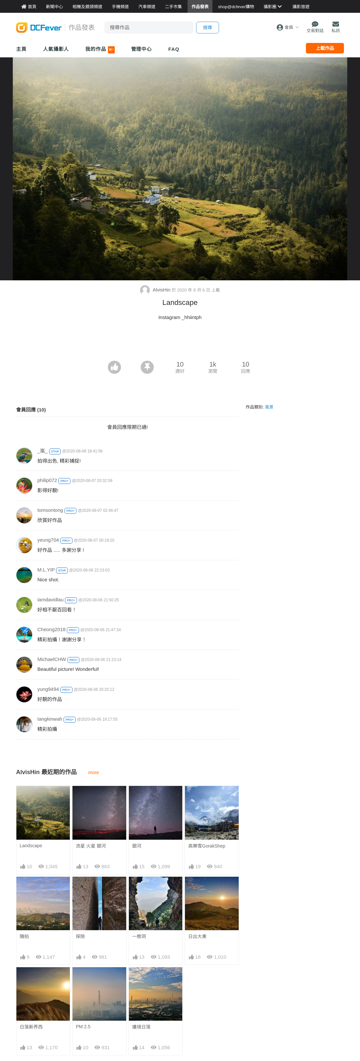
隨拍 (24, 936)
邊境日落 (141, 1027)
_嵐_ (42, 450)
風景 (269, 407)
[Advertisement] (180, 342)
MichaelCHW (51, 659)
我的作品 (99, 49)
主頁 (21, 49)
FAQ (173, 49)
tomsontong (50, 510)
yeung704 (48, 540)
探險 (80, 936)
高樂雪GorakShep (206, 846)
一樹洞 (139, 936)
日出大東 (197, 936)
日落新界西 (31, 1027)
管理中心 (141, 49)
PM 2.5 (83, 1026)
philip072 (47, 480)
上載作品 (325, 48)
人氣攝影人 (56, 49)
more (93, 772)
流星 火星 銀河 (91, 846)
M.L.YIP (46, 569)
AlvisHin (156, 289)
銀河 (136, 846)
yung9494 (48, 689)
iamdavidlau (50, 599)
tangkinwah (49, 719)
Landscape (31, 845)
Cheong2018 (51, 629)
